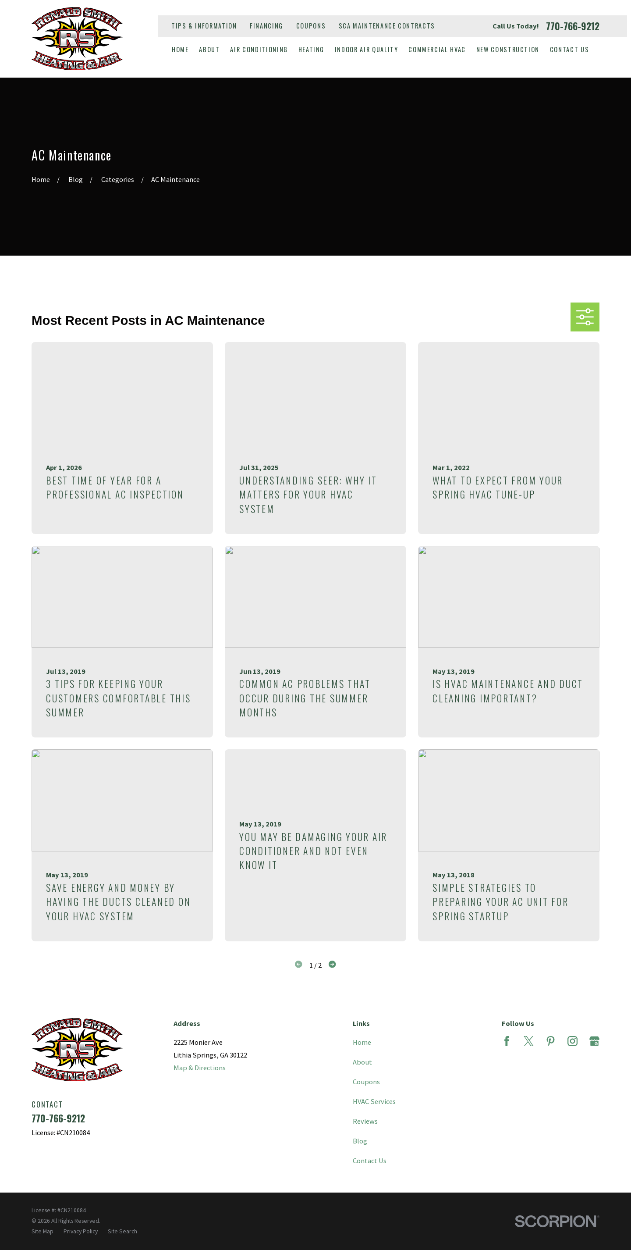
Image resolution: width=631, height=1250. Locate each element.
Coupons (311, 25)
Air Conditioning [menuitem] (258, 49)
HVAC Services (374, 1101)
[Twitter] (529, 1041)
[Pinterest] (551, 1041)
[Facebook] (507, 1041)
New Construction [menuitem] (507, 49)
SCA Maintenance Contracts (387, 25)
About (362, 1062)
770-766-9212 (572, 26)
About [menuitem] (209, 49)
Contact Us (369, 1160)
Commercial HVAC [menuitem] (437, 49)
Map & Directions (200, 1067)
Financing (266, 25)
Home (362, 1042)
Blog (360, 1140)
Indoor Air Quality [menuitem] (366, 49)
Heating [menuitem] (311, 49)
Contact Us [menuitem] (569, 49)
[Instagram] (572, 1041)
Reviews (365, 1121)
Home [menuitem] (180, 49)
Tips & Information (204, 25)
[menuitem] (42, 1231)
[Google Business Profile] (594, 1041)
